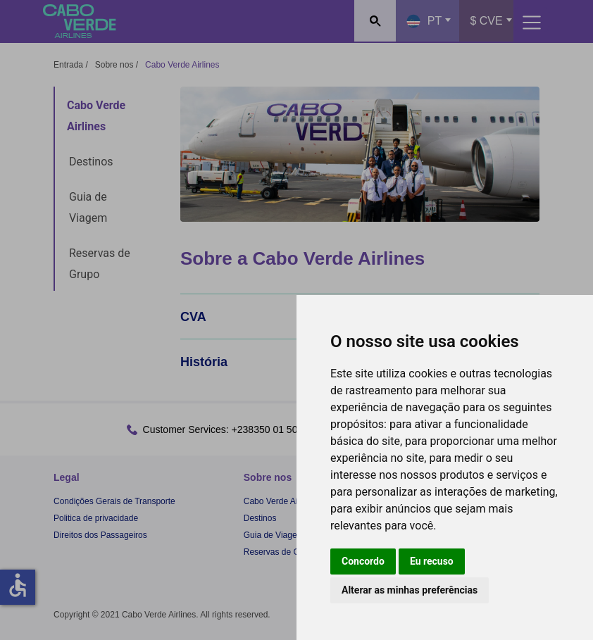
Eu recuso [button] (432, 561)
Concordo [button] (363, 561)
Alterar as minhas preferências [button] (409, 590)
